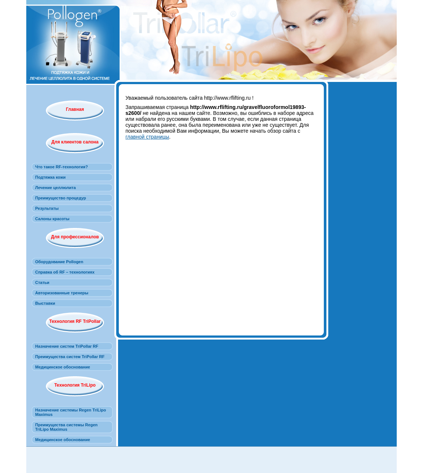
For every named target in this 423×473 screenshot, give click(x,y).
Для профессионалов (75, 236)
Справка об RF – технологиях (64, 272)
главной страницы (147, 137)
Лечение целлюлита (55, 187)
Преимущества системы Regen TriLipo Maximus (66, 427)
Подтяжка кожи (50, 177)
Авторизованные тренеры (61, 293)
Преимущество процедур (60, 198)
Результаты (46, 208)
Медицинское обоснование (62, 367)
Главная (75, 109)
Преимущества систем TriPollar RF (69, 356)
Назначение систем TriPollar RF (66, 346)
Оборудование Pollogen (59, 261)
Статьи (42, 282)
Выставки (45, 303)
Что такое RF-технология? (61, 167)
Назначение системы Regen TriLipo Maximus (70, 412)
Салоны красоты (52, 218)
